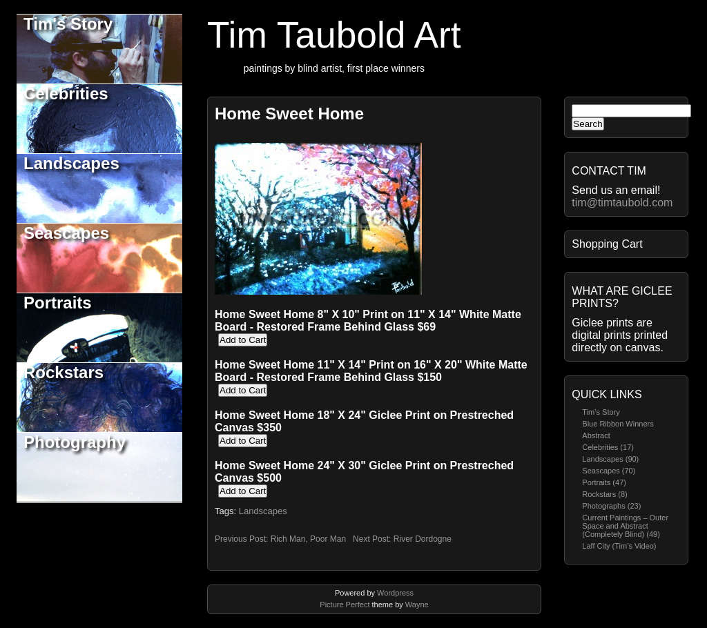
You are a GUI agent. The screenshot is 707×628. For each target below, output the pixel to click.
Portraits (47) (604, 482)
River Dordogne (423, 539)
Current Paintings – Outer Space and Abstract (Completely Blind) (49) (625, 525)
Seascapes (66, 233)
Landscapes (71, 163)
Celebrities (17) (608, 447)
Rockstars (63, 372)
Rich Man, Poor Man (308, 539)
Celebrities (65, 93)
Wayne (417, 604)
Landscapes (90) (610, 459)
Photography (74, 442)
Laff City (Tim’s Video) (619, 546)
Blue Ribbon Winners (617, 424)
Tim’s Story (600, 412)
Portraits (57, 302)
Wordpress (395, 593)
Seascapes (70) (608, 471)
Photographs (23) (611, 506)
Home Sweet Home (289, 113)
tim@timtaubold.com (622, 202)
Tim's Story (68, 23)
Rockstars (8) (604, 494)
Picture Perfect (344, 604)
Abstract (596, 435)
